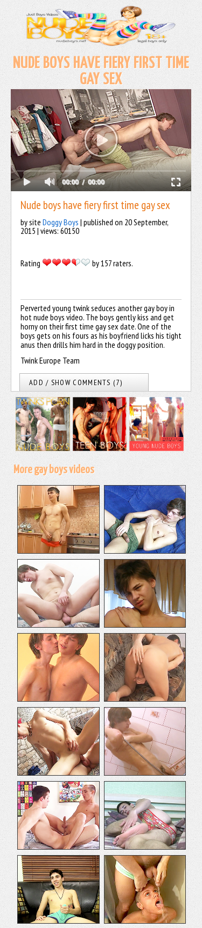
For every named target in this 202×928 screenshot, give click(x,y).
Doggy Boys (61, 222)
